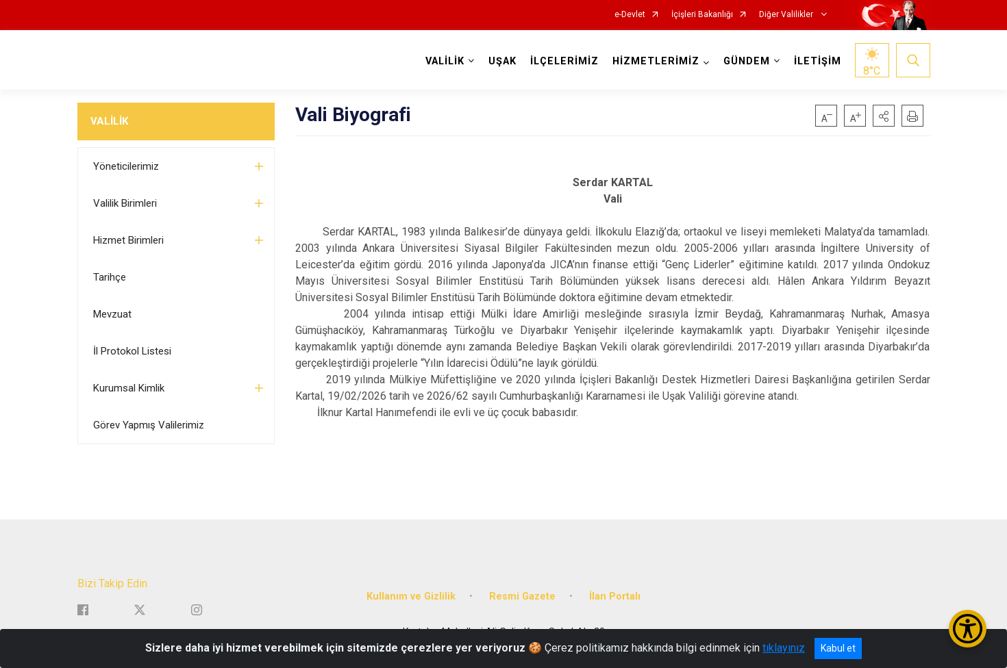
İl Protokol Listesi (132, 351)
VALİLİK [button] (444, 61)
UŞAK (502, 61)
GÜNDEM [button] (746, 61)
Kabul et (838, 648)
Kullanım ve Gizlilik (411, 596)
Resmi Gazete (522, 596)
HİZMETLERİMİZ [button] (655, 61)
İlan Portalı (615, 596)
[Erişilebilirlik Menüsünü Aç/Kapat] (967, 628)
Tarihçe (109, 277)
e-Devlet (629, 14)
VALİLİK (109, 121)
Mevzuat (112, 314)
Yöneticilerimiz (126, 166)
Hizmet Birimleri (128, 240)
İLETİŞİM (817, 61)
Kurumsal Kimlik (128, 388)
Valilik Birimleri (125, 203)
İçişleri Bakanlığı (702, 14)
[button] (884, 116)
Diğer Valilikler (787, 14)
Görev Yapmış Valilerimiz (148, 425)
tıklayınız (783, 647)
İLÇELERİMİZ (564, 61)
